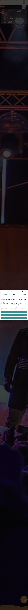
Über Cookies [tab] (23, 294)
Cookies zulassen (14, 312)
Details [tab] (14, 294)
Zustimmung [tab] (5, 294)
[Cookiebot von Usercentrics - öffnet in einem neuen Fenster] (22, 291)
